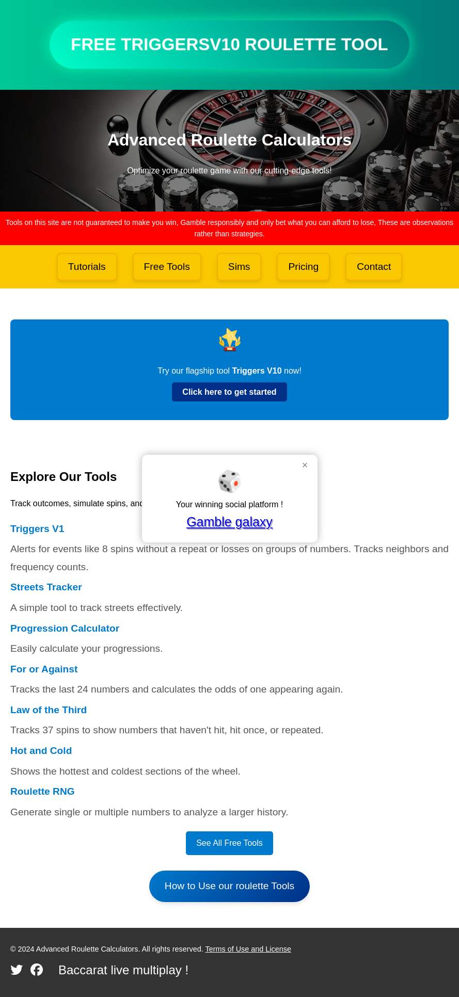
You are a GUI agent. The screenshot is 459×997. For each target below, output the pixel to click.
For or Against (43, 669)
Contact (374, 266)
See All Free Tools (229, 843)
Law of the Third (48, 709)
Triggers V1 (37, 528)
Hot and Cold (41, 750)
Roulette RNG (42, 791)
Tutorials (87, 266)
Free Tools (167, 266)
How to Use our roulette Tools (229, 885)
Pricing (303, 266)
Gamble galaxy (229, 521)
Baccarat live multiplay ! (123, 970)
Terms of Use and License (248, 949)
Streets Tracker (46, 587)
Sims (239, 266)
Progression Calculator (64, 628)
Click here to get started (229, 392)
